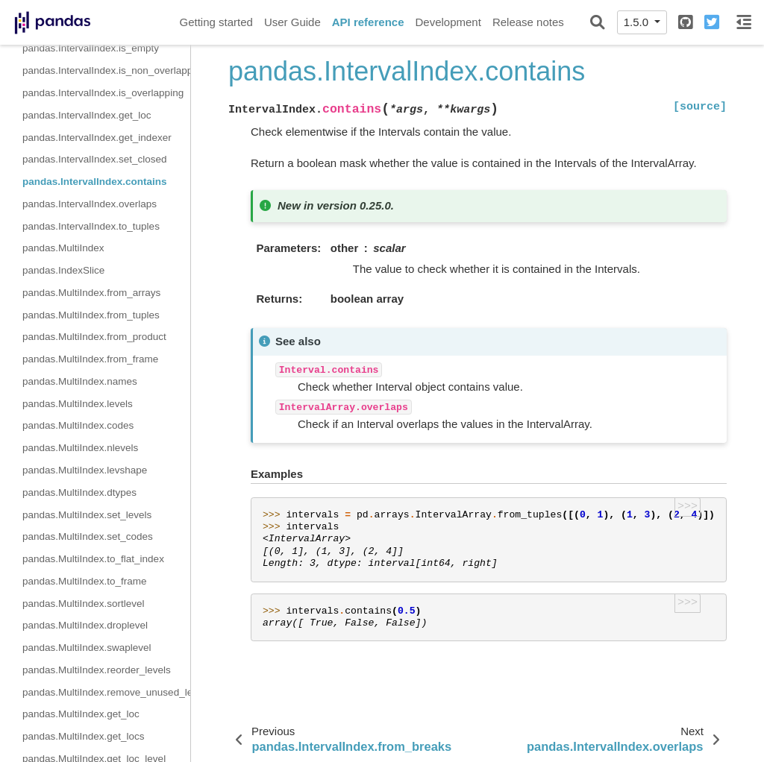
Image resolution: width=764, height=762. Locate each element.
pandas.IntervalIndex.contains (94, 181)
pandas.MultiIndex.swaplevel (86, 647)
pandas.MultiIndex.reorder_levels (96, 670)
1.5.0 (638, 22)
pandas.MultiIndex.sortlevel (83, 603)
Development (447, 22)
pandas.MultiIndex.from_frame (90, 359)
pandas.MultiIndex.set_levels (86, 514)
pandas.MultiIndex (63, 248)
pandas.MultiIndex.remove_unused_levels (106, 692)
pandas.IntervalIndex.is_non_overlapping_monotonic (106, 70)
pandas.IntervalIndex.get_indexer (97, 137)
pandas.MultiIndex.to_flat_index (93, 558)
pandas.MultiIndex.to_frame (84, 581)
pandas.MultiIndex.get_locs (83, 736)
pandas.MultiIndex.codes (78, 425)
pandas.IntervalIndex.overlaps (89, 204)
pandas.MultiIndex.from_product (94, 336)
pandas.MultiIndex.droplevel (85, 625)
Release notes (528, 22)
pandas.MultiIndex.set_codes (87, 536)
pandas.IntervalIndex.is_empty (90, 48)
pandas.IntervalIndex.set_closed (94, 159)
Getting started (216, 22)
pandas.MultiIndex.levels (77, 403)
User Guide (292, 22)
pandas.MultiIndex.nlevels (80, 447)
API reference (368, 22)
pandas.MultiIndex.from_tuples (91, 315)
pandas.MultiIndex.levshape (84, 470)
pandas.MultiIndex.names (79, 381)
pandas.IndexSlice (63, 270)
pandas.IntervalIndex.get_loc (86, 115)
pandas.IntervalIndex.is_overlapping (103, 92)
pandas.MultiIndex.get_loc (81, 714)
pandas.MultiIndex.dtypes (79, 492)
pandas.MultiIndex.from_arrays (91, 292)
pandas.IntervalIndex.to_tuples (91, 226)
